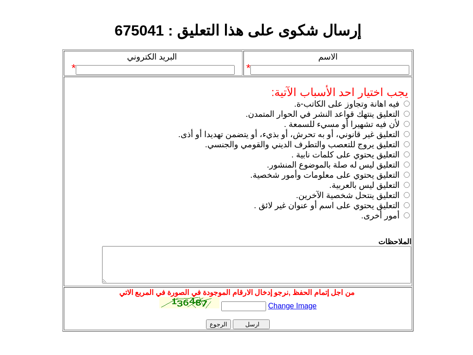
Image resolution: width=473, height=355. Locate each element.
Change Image (292, 313)
